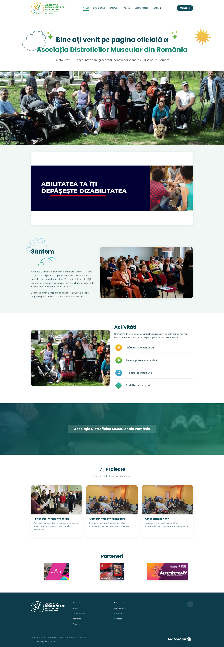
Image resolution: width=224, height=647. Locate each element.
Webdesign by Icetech (44, 641)
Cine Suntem (99, 8)
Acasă (86, 8)
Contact (185, 7)
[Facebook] (190, 604)
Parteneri (156, 8)
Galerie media (141, 8)
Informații (114, 8)
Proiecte (126, 8)
